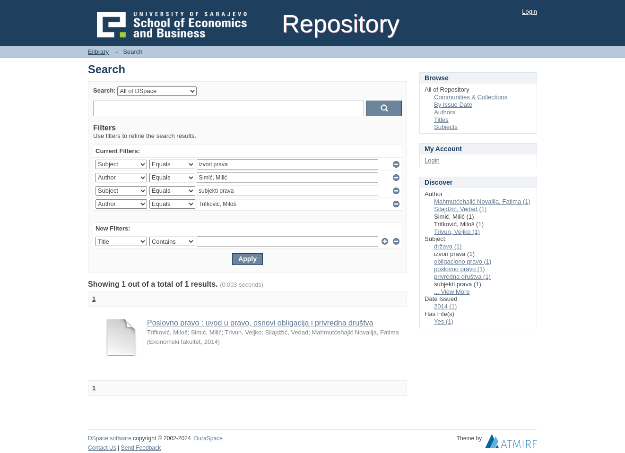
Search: (104, 90)
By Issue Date (453, 104)
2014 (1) (445, 306)
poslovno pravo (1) (459, 269)
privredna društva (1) (462, 276)
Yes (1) (443, 321)
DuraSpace (208, 438)
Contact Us (102, 447)
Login (529, 11)
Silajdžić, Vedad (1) (460, 209)
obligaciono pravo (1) (462, 261)
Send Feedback (141, 447)
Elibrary (98, 51)
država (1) (448, 246)
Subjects (446, 126)
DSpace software (109, 438)
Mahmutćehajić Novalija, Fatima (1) (482, 201)
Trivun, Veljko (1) (457, 231)
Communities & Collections (470, 97)
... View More (452, 291)
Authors (444, 112)
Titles (441, 119)
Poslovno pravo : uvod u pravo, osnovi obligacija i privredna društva (260, 323)
